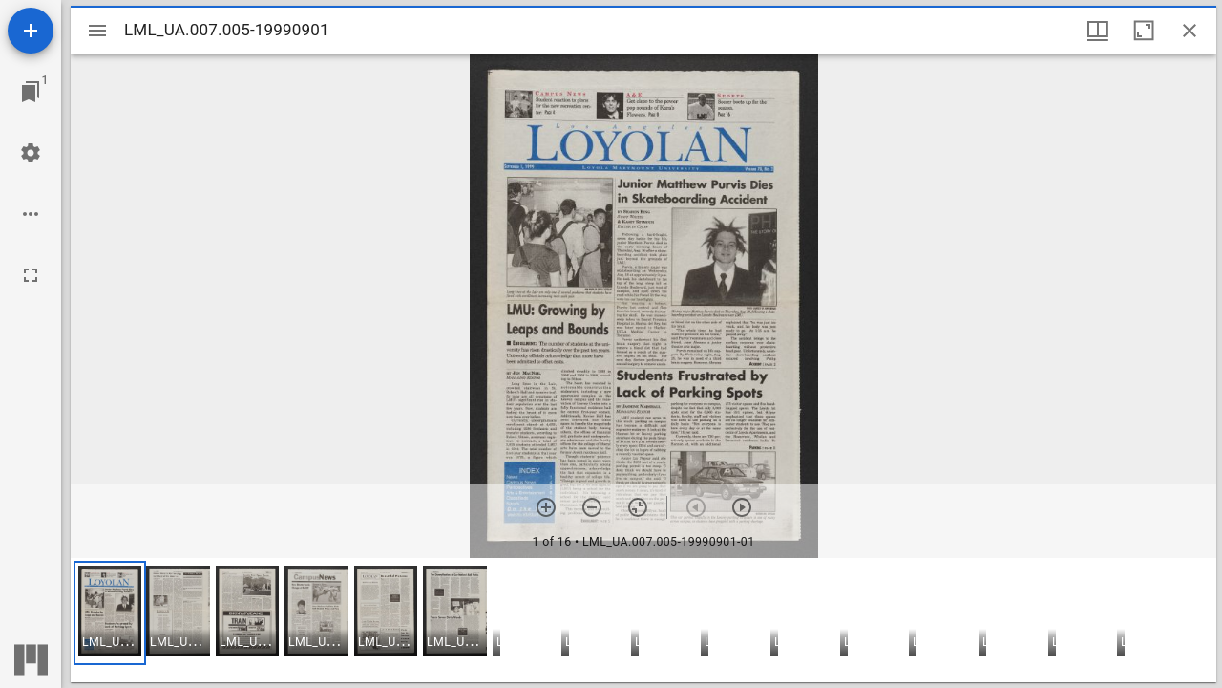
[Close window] (1189, 31)
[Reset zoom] (638, 507)
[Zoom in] (546, 507)
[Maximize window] (1144, 31)
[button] (109, 613)
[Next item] (742, 507)
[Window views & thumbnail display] (1098, 31)
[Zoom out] (592, 507)
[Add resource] (30, 31)
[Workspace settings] (30, 153)
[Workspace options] (30, 214)
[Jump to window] (30, 92)
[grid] (643, 620)
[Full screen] (30, 275)
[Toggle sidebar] (97, 31)
